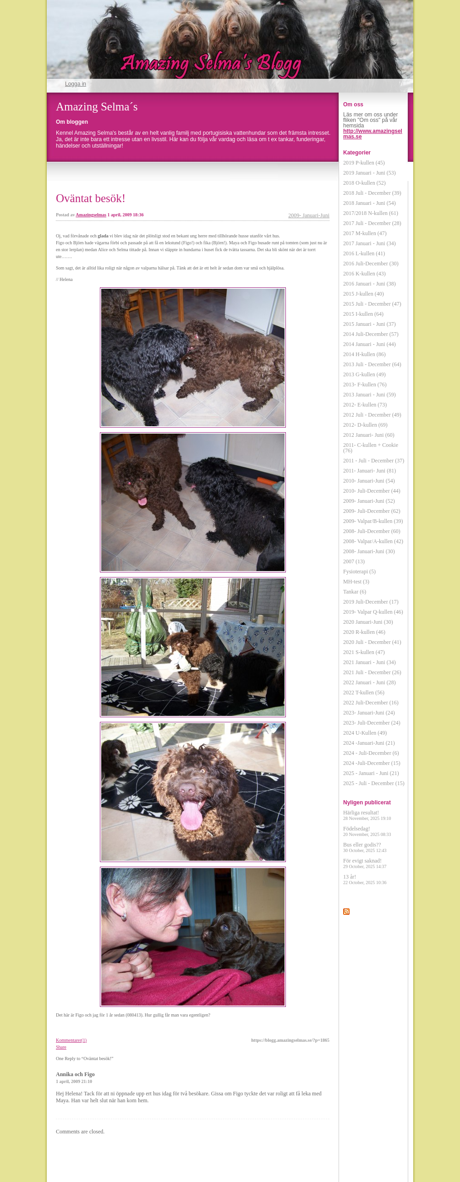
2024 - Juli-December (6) (371, 753)
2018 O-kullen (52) (364, 183)
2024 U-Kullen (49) (365, 733)
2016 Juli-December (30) (371, 263)
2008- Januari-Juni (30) (369, 551)
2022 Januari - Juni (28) (369, 682)
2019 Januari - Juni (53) (369, 173)
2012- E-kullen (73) (365, 404)
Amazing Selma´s (96, 106)
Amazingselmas (91, 214)
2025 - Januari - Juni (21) (371, 773)
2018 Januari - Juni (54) (369, 203)
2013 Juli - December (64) (372, 364)
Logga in (75, 84)
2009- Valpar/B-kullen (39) (373, 521)
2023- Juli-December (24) (371, 723)
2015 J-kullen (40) (363, 294)
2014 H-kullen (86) (364, 354)
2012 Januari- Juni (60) (368, 435)
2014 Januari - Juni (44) (369, 344)
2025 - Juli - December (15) (374, 783)
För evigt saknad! (365, 863)
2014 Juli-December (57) (371, 334)
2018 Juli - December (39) (372, 193)
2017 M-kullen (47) (365, 233)
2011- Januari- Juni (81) (369, 470)
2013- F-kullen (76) (365, 384)
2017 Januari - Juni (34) (369, 243)
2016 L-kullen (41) (364, 253)
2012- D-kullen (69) (365, 425)
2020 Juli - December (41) (372, 642)
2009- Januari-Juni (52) (369, 501)
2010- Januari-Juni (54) (369, 481)
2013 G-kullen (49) (364, 374)
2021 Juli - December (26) (372, 672)
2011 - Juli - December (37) (373, 460)
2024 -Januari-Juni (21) (369, 743)
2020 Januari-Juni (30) (368, 622)
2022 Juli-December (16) (371, 702)
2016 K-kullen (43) (364, 273)
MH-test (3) (356, 581)
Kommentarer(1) (71, 1040)
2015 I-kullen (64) (363, 314)
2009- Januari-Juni (308, 215)
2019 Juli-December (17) (371, 602)
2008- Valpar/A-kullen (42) (373, 541)
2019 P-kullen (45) (364, 162)
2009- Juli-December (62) (371, 511)
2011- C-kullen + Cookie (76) (370, 448)
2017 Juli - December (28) (372, 223)
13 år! (365, 879)
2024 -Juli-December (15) (371, 763)
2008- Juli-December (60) (371, 531)
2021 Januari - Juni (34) (369, 662)
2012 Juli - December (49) (372, 415)
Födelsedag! (367, 831)
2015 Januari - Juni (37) (369, 324)
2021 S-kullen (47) (364, 652)
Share (61, 1047)
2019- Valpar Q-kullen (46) (373, 612)
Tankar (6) (354, 591)
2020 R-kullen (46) (364, 632)
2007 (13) (354, 561)
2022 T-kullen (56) (363, 692)
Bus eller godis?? (365, 847)
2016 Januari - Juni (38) (369, 283)
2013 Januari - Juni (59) (369, 394)
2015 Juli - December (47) (372, 304)
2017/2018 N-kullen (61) (370, 213)
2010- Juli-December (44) (371, 491)
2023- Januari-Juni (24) (369, 712)
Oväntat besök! (91, 198)
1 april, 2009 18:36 (126, 214)
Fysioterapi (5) (359, 571)
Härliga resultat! (367, 815)
